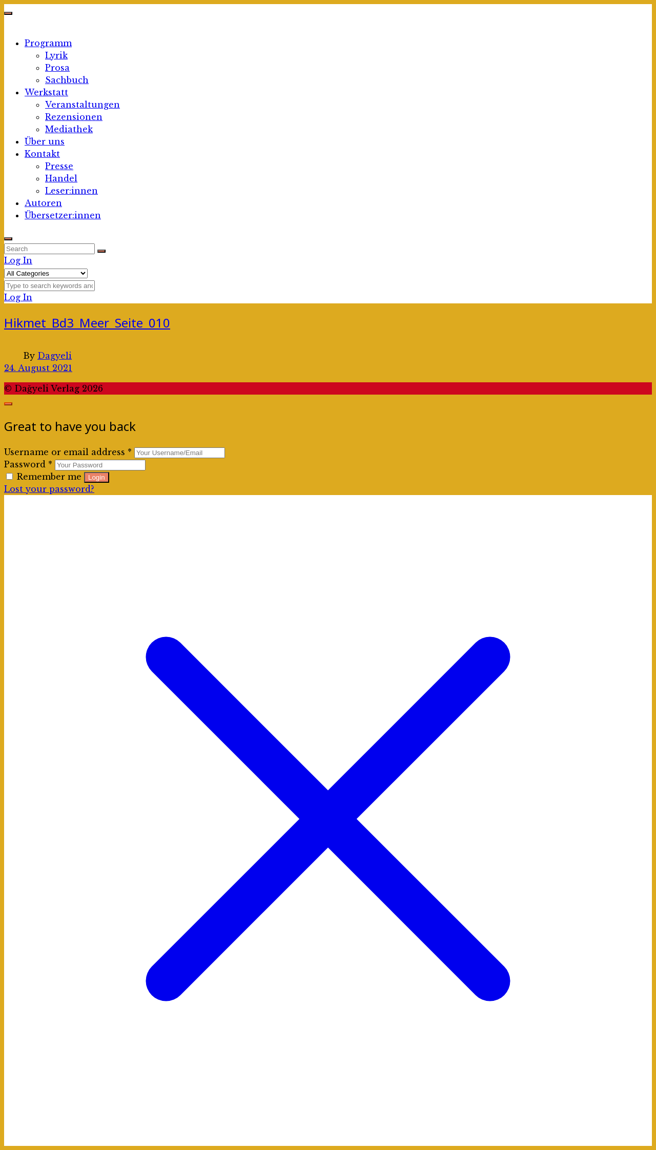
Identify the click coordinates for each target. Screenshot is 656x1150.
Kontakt (42, 154)
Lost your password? (49, 489)
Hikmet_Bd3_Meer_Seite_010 (87, 322)
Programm (48, 43)
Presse (59, 166)
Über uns (45, 141)
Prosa (57, 68)
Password (28, 464)
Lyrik (56, 55)
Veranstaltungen (82, 104)
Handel (61, 178)
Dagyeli (54, 356)
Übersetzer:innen (63, 215)
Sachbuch (67, 80)
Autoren (43, 203)
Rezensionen (73, 117)
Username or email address (68, 452)
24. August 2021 (38, 368)
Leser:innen (71, 191)
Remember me (45, 476)
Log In (18, 260)
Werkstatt (46, 92)
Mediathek (69, 129)
